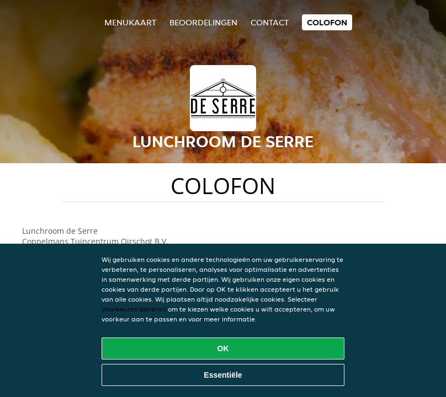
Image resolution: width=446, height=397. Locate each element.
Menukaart (130, 22)
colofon (327, 22)
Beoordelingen (203, 22)
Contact (270, 22)
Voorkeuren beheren (134, 309)
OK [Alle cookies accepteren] (223, 348)
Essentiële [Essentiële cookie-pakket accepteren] (223, 375)
